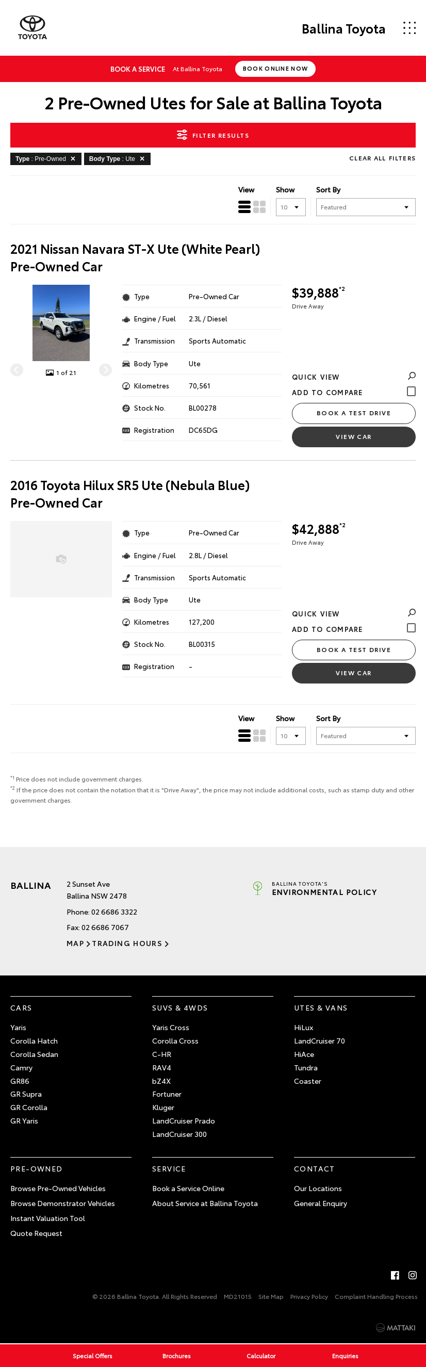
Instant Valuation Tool (47, 1218)
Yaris (18, 1027)
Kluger (163, 1107)
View (246, 189)
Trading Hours (127, 943)
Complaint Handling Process (376, 1296)
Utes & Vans (321, 1007)
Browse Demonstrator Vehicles (62, 1203)
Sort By (328, 189)
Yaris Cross (170, 1027)
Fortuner (167, 1093)
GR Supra (26, 1093)
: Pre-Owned (47, 158)
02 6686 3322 (114, 911)
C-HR (161, 1054)
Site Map (271, 1296)
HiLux (303, 1027)
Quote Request (36, 1233)
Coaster (307, 1081)
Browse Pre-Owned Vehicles (58, 1188)
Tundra (306, 1067)
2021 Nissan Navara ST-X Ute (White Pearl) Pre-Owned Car (135, 257)
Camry (21, 1067)
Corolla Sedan (34, 1054)
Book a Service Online (188, 1188)
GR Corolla (28, 1107)
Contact (314, 1168)
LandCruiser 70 (319, 1040)
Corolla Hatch (34, 1040)
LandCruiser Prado (183, 1120)
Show (285, 189)
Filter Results (213, 134)
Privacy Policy (309, 1296)
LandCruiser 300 (179, 1134)
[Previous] (16, 369)
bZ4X (161, 1081)
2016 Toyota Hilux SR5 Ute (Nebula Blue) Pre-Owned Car (130, 493)
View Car (354, 436)
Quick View (354, 376)
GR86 (19, 1081)
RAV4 (161, 1067)
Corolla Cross (175, 1040)
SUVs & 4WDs (180, 1007)
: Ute (118, 158)
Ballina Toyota (344, 28)
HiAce (304, 1054)
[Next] (105, 369)
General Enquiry (320, 1203)
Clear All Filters (382, 157)
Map (75, 943)
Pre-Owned (36, 1168)
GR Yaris (24, 1120)
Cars (21, 1007)
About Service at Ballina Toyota (205, 1203)
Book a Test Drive (354, 412)
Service (169, 1168)
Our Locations (318, 1188)
